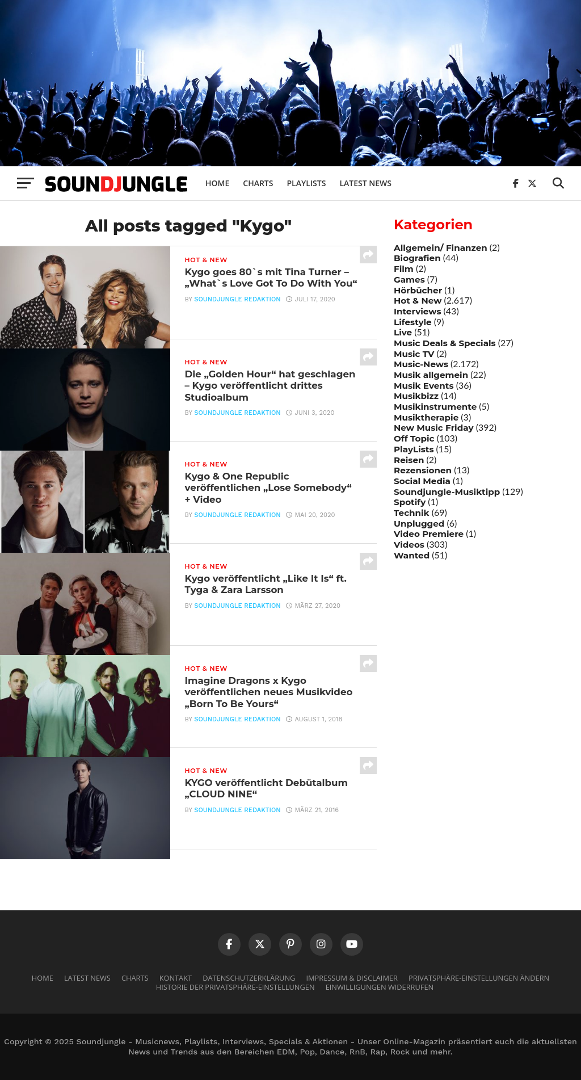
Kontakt (175, 978)
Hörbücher (418, 290)
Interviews (417, 311)
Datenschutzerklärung (249, 978)
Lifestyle (413, 322)
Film (404, 268)
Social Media (422, 481)
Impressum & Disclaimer (351, 978)
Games (409, 279)
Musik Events (424, 385)
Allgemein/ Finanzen (440, 247)
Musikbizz (416, 395)
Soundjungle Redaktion (237, 313)
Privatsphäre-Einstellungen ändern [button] (479, 978)
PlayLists (413, 449)
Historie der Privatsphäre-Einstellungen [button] (235, 987)
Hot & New (417, 300)
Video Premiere (429, 533)
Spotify (410, 502)
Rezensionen (423, 470)
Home (217, 183)
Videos (409, 544)
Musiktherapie (426, 417)
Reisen (409, 460)
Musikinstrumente (435, 406)
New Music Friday (434, 427)
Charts (258, 183)
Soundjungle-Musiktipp (447, 491)
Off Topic (414, 438)
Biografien (417, 258)
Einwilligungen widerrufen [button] (380, 987)
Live (403, 332)
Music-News (421, 364)
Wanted (412, 555)
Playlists (306, 183)
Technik (412, 512)
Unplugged (419, 523)
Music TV (414, 353)
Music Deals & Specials (445, 343)
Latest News (365, 183)
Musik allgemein (431, 374)
